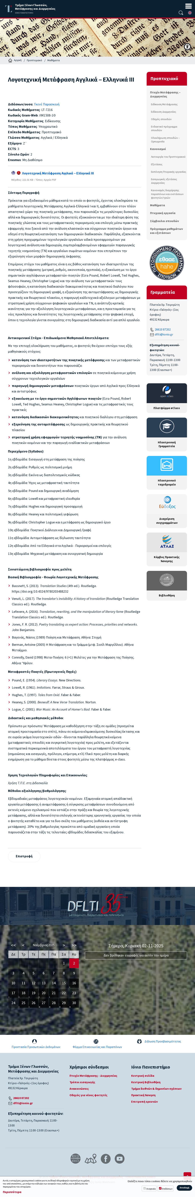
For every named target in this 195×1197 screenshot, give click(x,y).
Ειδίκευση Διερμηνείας (163, 112)
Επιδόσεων (167, 1189)
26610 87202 (163, 329)
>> (74, 945)
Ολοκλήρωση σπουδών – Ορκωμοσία (165, 140)
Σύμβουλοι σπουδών (164, 221)
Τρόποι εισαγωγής (82, 1083)
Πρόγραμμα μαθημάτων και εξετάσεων (166, 231)
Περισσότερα (12, 1192)
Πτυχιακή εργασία (162, 213)
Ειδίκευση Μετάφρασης (164, 104)
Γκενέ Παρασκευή (46, 104)
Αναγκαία (151, 1189)
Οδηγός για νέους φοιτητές (88, 1096)
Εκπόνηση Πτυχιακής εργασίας (168, 172)
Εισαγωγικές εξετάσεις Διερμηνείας (164, 181)
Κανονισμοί (158, 149)
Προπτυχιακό (34, 60)
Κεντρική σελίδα (142, 1076)
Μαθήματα (53, 60)
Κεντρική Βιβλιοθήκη (146, 1083)
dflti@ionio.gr (164, 334)
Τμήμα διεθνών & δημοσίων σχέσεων (156, 1089)
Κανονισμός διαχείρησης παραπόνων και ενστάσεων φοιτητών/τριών (167, 194)
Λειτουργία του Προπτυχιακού (168, 157)
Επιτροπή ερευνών (144, 1102)
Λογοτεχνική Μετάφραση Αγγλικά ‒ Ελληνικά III (52, 173)
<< (13, 945)
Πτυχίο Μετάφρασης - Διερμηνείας (93, 1076)
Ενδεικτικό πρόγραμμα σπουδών (164, 128)
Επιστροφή (25, 856)
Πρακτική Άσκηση (143, 1096)
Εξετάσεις (156, 164)
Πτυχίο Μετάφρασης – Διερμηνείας (165, 94)
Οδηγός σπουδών (161, 119)
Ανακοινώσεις (79, 1089)
